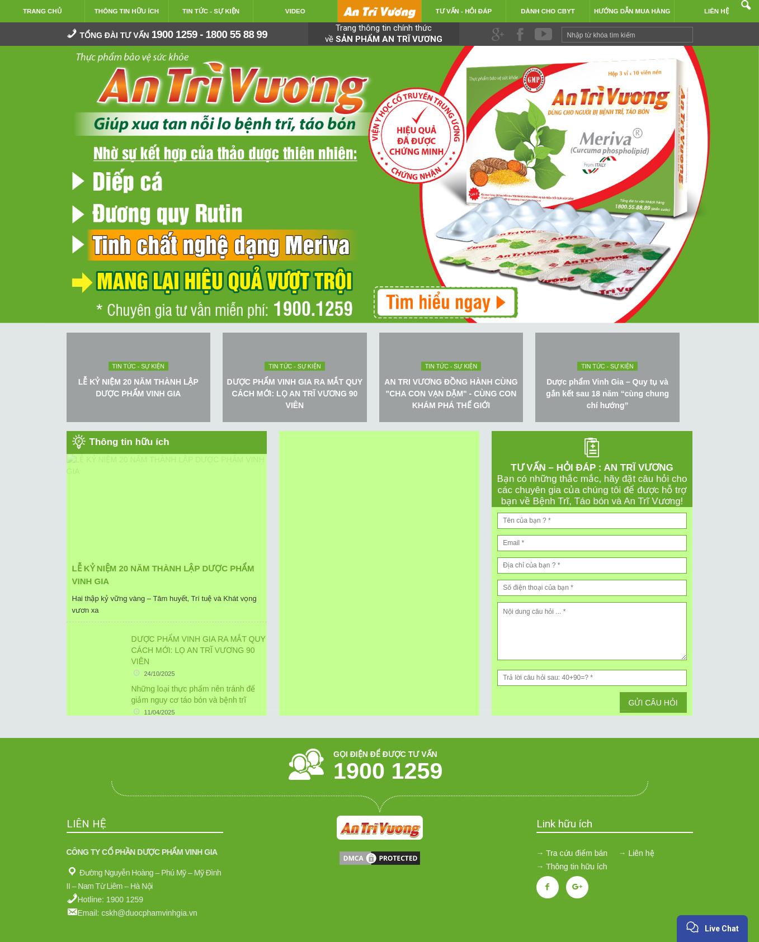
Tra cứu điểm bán (576, 853)
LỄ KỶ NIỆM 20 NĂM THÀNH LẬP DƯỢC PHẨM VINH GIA (138, 387)
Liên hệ (641, 853)
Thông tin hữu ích (576, 866)
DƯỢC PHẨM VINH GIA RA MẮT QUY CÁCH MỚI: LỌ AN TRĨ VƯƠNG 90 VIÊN (295, 393)
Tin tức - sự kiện (138, 366)
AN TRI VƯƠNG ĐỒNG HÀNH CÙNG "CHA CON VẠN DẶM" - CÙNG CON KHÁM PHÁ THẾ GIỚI (450, 393)
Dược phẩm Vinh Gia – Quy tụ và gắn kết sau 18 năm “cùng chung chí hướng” (607, 393)
